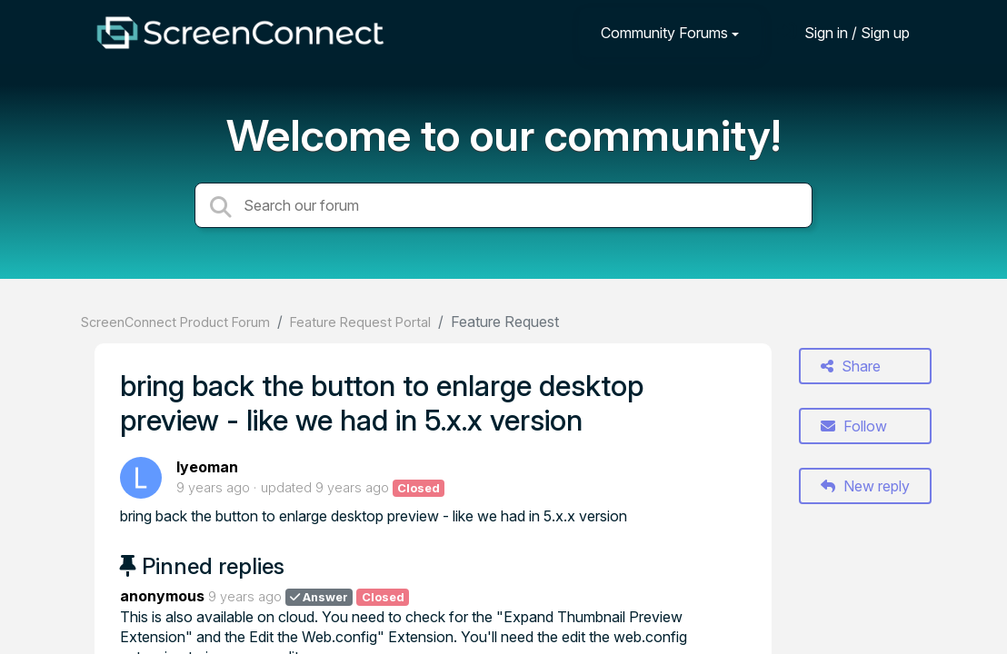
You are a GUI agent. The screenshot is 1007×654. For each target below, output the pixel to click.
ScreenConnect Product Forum (175, 322)
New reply (865, 486)
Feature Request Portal (360, 322)
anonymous (162, 596)
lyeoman (207, 467)
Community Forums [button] (664, 33)
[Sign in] (843, 32)
